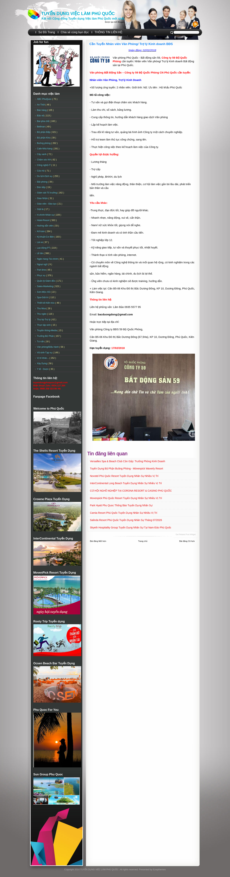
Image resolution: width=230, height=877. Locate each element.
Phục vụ (41, 275)
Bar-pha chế (43, 121)
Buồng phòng (44, 143)
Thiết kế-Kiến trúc (46, 303)
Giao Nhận (42, 198)
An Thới (41, 104)
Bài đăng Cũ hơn (187, 541)
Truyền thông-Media (47, 330)
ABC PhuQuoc (44, 99)
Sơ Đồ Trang (46, 32)
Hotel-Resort (43, 220)
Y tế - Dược (43, 369)
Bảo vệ (41, 115)
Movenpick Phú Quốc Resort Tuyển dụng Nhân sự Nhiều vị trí (126, 498)
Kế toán (41, 231)
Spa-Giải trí (43, 297)
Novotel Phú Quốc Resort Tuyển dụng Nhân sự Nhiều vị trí (124, 476)
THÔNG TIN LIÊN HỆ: (109, 32)
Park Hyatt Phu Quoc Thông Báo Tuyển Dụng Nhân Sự (121, 505)
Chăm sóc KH (44, 159)
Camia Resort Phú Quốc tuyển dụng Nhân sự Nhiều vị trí (123, 512)
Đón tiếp (41, 187)
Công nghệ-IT (44, 165)
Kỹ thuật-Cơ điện (46, 237)
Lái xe (40, 242)
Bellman (41, 126)
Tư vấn (41, 341)
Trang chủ (142, 541)
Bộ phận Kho (44, 137)
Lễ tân (40, 253)
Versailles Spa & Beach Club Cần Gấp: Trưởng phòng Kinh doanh (127, 461)
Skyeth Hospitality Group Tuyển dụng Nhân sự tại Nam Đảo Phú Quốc (130, 527)
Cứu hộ (41, 170)
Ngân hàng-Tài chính (48, 259)
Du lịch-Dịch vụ (45, 176)
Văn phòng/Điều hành (48, 347)
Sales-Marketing (45, 286)
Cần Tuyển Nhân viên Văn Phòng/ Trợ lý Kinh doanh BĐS (131, 44)
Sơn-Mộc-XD (44, 292)
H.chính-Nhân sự (46, 215)
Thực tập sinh (44, 325)
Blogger (120, 22)
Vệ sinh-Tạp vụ (45, 352)
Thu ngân (42, 314)
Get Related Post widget (186, 534)
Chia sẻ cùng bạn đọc (75, 32)
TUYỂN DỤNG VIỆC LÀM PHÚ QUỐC (78, 13)
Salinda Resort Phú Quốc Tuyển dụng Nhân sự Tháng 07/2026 (126, 520)
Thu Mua (41, 308)
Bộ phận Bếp (44, 132)
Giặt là (40, 209)
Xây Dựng (42, 363)
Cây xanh (42, 154)
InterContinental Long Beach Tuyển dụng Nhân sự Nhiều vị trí (126, 483)
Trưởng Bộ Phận (46, 336)
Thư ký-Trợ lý (44, 319)
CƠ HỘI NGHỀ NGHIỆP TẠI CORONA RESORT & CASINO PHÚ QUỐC (131, 490)
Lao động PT (44, 248)
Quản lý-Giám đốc (46, 281)
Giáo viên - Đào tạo (47, 204)
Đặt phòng (42, 182)
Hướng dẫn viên (45, 225)
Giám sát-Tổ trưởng (47, 192)
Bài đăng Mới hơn (98, 541)
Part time (42, 270)
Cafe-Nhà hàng (45, 148)
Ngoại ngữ (42, 264)
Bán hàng (42, 110)
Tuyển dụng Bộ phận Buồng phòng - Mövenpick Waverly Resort (126, 468)
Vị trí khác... (43, 358)
